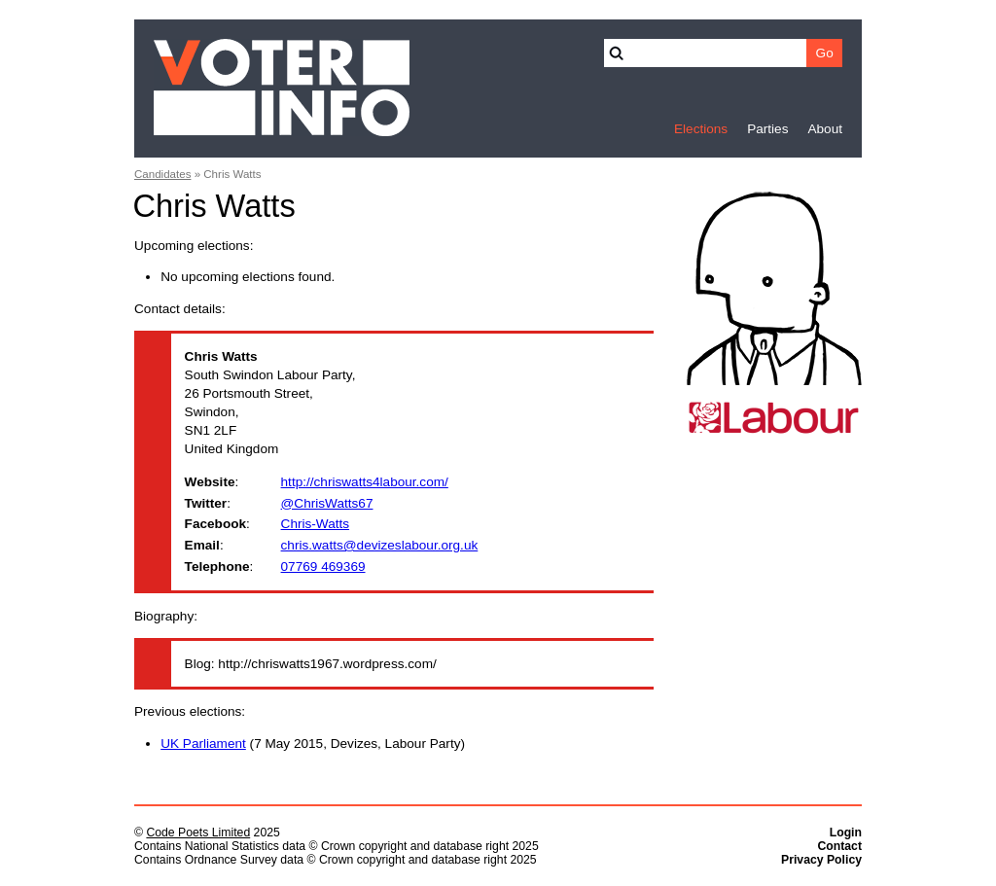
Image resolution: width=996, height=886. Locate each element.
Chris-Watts (315, 523)
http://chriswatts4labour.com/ (364, 482)
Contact (839, 846)
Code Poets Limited (198, 832)
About (824, 129)
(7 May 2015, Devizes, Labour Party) (312, 743)
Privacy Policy (821, 860)
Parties (767, 129)
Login (846, 832)
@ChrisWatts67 (327, 503)
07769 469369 (323, 566)
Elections (701, 129)
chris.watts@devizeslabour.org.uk (380, 545)
